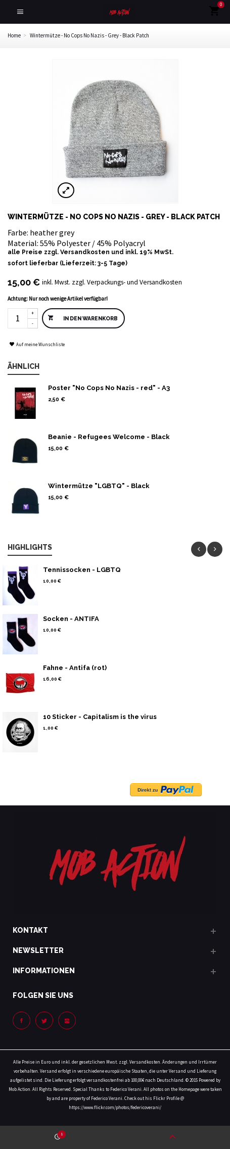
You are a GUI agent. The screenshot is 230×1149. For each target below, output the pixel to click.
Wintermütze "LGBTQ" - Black (99, 486)
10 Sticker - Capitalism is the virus (100, 717)
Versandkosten (85, 252)
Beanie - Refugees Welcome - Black (109, 437)
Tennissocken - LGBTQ (82, 569)
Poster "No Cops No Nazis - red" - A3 (109, 388)
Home (14, 35)
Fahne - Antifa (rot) (75, 668)
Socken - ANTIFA (71, 619)
